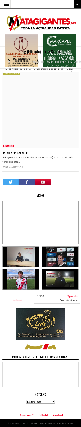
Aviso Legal (58, 415)
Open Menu (6, 4)
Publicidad (43, 415)
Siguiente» (73, 296)
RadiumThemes (66, 423)
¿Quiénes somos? (25, 415)
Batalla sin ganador (15, 153)
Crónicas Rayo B (12, 74)
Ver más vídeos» (69, 300)
